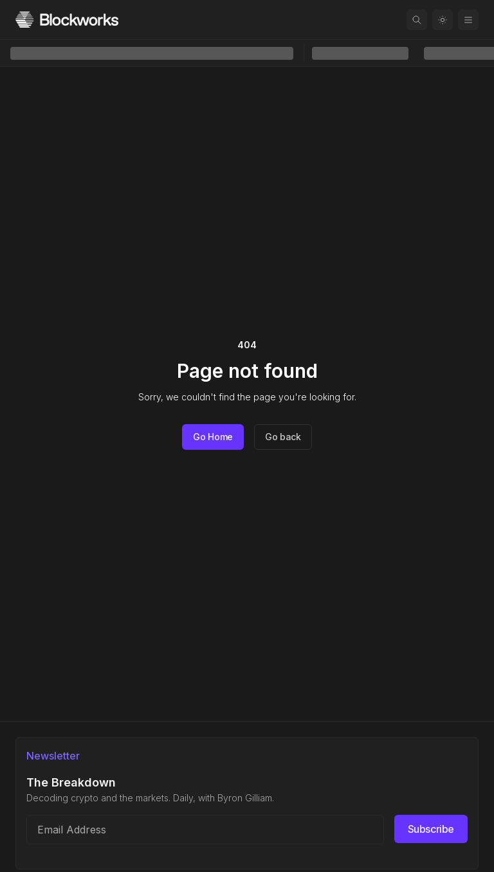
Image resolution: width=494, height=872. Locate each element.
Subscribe (431, 829)
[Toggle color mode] (442, 20)
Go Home (213, 436)
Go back (283, 436)
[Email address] (205, 829)
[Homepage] (66, 20)
